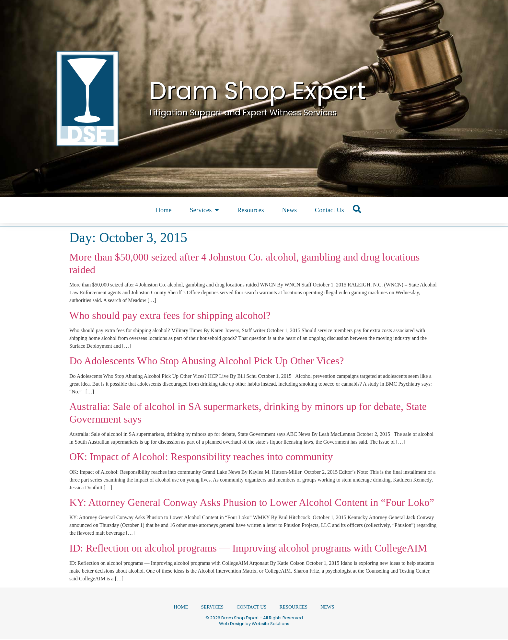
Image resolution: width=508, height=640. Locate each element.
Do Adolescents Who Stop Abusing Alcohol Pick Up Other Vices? (206, 361)
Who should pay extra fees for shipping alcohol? (170, 315)
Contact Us (329, 210)
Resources (250, 210)
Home (164, 210)
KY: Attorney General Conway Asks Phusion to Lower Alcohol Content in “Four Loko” (251, 502)
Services (204, 210)
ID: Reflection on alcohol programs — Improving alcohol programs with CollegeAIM (248, 548)
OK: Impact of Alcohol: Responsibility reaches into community (201, 456)
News (289, 210)
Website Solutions (270, 625)
